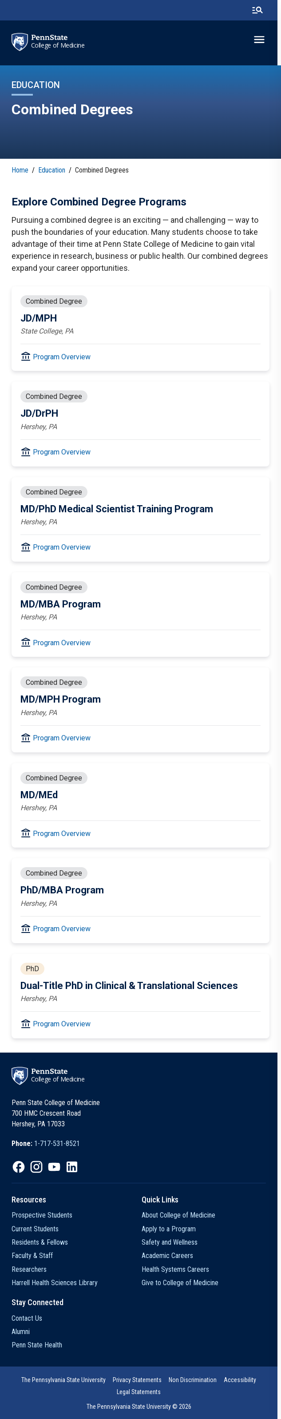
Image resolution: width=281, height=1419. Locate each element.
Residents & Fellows (40, 1242)
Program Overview (62, 357)
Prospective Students (42, 1215)
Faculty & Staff (32, 1255)
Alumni (21, 1331)
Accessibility (242, 1379)
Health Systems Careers (177, 1269)
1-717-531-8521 (57, 1143)
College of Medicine (58, 45)
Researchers (29, 1269)
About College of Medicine (180, 1215)
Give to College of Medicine (181, 1282)
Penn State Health (37, 1345)
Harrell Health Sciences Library (55, 1282)
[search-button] (261, 10)
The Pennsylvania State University (65, 1379)
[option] (46, 1143)
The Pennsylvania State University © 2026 (140, 1406)
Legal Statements (140, 1391)
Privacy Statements (139, 1379)
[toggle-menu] (262, 39)
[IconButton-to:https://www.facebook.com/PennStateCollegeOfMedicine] (19, 1167)
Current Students (35, 1229)
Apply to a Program (170, 1229)
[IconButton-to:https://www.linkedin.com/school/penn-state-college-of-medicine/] (72, 1167)
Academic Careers (169, 1255)
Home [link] (20, 170)
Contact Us (27, 1318)
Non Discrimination (194, 1379)
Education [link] (51, 170)
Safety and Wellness (171, 1242)
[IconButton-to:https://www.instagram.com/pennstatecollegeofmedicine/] (36, 1167)
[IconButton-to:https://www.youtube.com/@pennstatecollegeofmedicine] (54, 1167)
